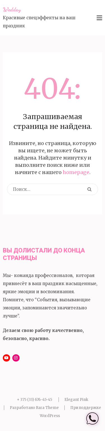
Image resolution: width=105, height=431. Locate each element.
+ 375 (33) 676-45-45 (34, 399)
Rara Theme (47, 407)
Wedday (12, 9)
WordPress (50, 415)
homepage (76, 172)
